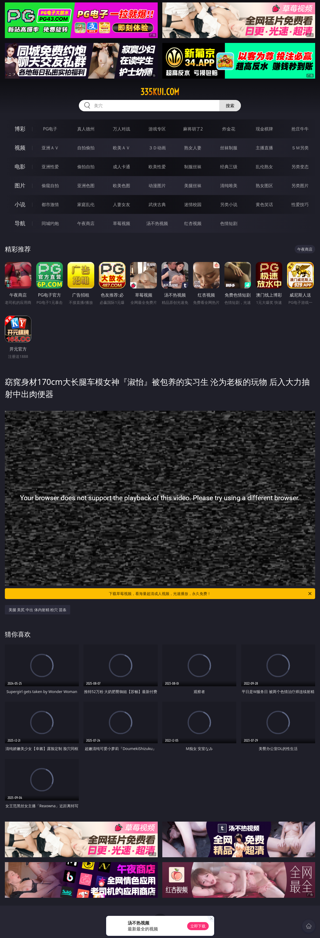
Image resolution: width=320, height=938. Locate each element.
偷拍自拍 (86, 167)
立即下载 (198, 926)
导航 (20, 223)
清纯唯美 (228, 186)
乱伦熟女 (264, 167)
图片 (20, 185)
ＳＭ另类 (300, 148)
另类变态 (300, 167)
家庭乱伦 (86, 204)
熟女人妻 (192, 148)
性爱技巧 (300, 204)
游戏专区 (157, 129)
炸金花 (228, 129)
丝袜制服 (228, 148)
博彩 (20, 128)
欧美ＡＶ (121, 148)
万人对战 (121, 129)
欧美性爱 (157, 167)
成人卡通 (121, 167)
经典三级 (228, 167)
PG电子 (50, 129)
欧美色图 (121, 186)
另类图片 (300, 186)
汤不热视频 (157, 223)
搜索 (230, 106)
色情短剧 (228, 223)
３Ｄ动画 (157, 148)
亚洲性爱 (50, 167)
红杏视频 (192, 223)
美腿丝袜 (192, 186)
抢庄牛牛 (300, 129)
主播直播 (264, 148)
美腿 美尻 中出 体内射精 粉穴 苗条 (37, 609)
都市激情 (50, 204)
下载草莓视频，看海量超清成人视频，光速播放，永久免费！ (210, 593)
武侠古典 (157, 204)
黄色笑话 (264, 204)
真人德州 (86, 129)
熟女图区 (264, 186)
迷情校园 (192, 204)
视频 (20, 147)
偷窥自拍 (50, 186)
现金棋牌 (264, 129)
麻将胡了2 (193, 129)
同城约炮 (50, 223)
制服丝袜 (192, 167)
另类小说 (228, 204)
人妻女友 (121, 204)
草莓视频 (121, 223)
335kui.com (159, 91)
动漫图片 (157, 186)
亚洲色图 (86, 186)
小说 (20, 204)
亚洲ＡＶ (50, 148)
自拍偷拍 (86, 148)
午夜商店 (86, 223)
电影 (20, 166)
